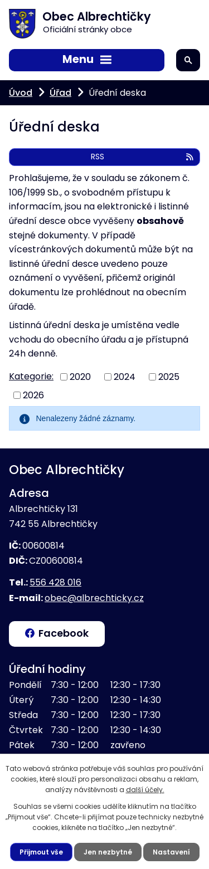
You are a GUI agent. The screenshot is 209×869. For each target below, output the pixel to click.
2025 (168, 376)
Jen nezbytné (108, 852)
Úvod (20, 92)
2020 (80, 376)
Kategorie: (31, 376)
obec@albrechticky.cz (94, 598)
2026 (33, 394)
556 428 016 (55, 582)
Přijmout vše (41, 852)
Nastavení (171, 852)
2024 (124, 376)
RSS (143, 156)
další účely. (145, 789)
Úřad (60, 92)
